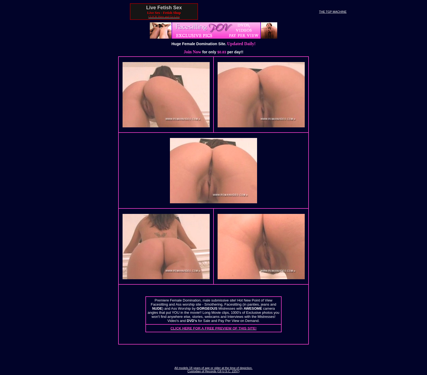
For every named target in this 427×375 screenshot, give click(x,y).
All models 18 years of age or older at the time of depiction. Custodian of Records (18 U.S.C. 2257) (214, 369)
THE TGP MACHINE (332, 11)
